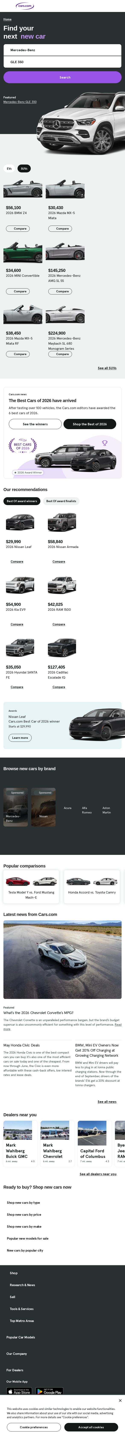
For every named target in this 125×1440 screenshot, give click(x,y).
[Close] (120, 1400)
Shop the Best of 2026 (90, 424)
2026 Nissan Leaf (18, 547)
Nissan (43, 816)
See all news (110, 1101)
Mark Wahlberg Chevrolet (52, 1150)
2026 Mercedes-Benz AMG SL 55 (64, 278)
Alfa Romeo (87, 810)
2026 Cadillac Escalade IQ (58, 674)
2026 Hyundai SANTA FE (21, 674)
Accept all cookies (91, 1427)
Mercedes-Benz (13, 818)
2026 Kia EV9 (16, 609)
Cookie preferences (34, 1427)
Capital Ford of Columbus (92, 1153)
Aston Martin (107, 810)
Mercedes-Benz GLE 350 (20, 102)
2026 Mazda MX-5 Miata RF (19, 340)
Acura (67, 808)
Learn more (20, 738)
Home (7, 19)
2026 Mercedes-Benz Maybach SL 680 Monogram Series (64, 343)
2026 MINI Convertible (23, 275)
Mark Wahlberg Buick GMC (17, 1150)
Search (62, 77)
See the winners (35, 424)
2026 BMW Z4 (16, 213)
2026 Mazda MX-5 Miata (61, 215)
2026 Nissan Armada (63, 547)
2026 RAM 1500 (59, 609)
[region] (62, 1417)
